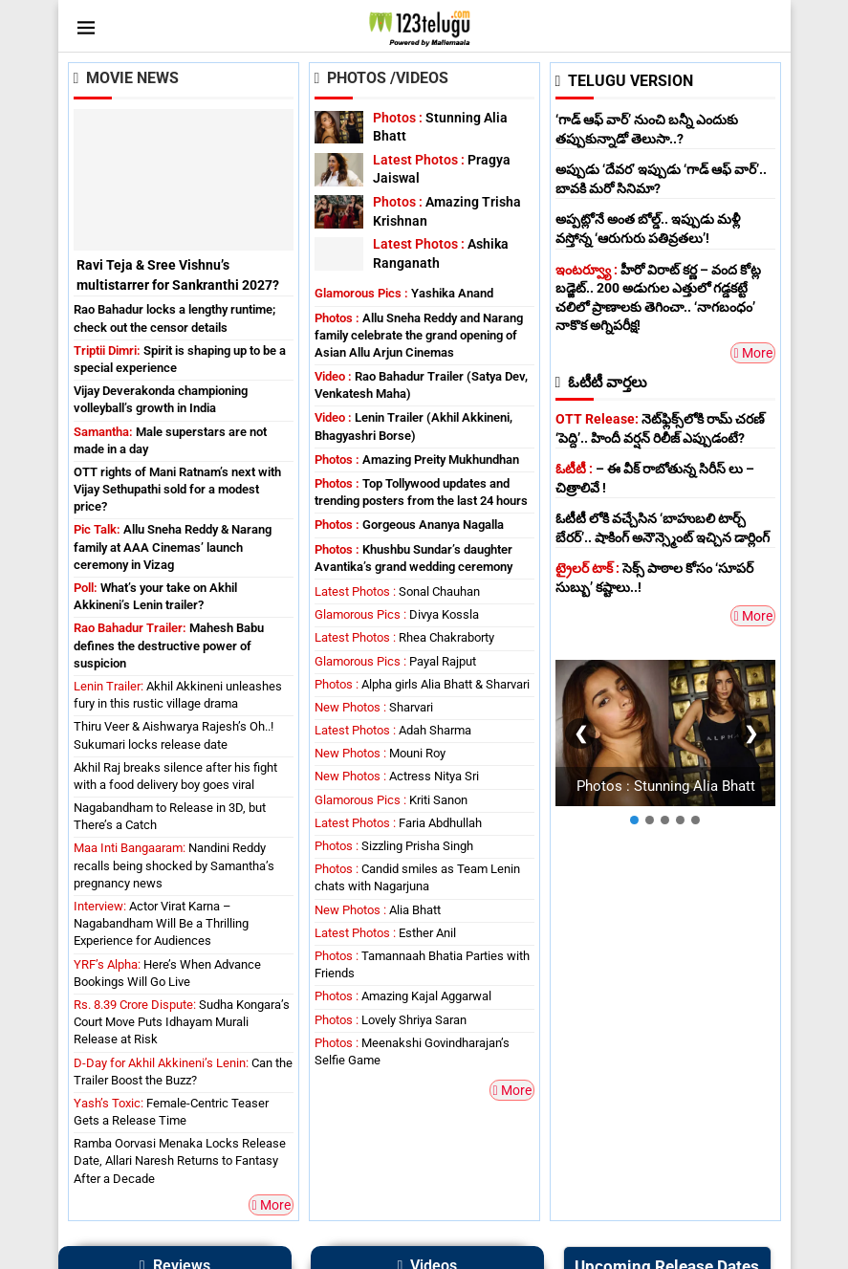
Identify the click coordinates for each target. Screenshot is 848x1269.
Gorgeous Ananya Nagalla (409, 524)
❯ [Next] (750, 732)
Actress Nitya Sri (397, 776)
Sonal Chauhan (397, 591)
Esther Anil (385, 933)
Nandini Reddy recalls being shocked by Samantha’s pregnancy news (174, 865)
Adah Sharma (393, 730)
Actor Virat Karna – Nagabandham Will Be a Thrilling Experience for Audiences (161, 923)
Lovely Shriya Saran (391, 1020)
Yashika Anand (404, 293)
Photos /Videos (382, 78)
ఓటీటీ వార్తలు (601, 382)
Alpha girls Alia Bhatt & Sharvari (422, 684)
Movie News (127, 78)
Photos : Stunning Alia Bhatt (665, 785)
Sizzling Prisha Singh (394, 846)
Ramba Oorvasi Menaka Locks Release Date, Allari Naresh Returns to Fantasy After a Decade (180, 1160)
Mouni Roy (380, 753)
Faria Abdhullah (398, 823)
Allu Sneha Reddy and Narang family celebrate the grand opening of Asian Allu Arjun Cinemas (419, 335)
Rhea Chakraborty (404, 637)
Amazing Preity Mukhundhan (417, 459)
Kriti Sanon (391, 800)
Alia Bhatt (378, 910)
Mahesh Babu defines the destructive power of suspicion (169, 645)
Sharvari (374, 707)
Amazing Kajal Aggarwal (403, 996)
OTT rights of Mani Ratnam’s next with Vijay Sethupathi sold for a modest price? (177, 489)
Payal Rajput (395, 661)
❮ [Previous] (580, 732)
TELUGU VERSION (624, 81)
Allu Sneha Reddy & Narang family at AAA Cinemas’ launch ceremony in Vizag (173, 546)
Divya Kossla (397, 614)
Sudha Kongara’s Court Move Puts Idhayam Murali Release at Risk (182, 1021)
